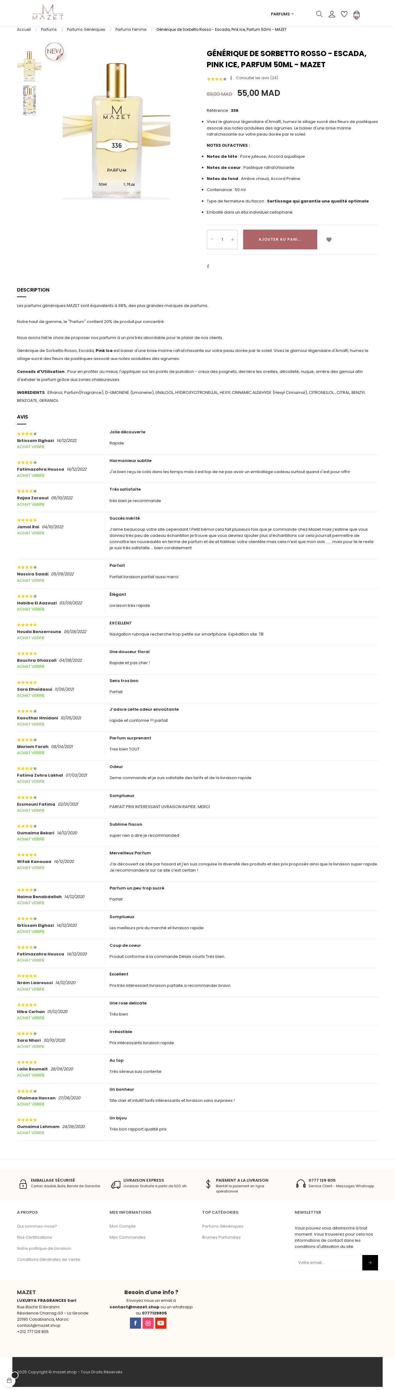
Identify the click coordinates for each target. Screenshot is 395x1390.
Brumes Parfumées (221, 1240)
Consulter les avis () (257, 81)
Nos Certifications (34, 1240)
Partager (211, 270)
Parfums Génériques (222, 1229)
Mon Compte (123, 1229)
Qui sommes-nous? (37, 1229)
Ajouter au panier (281, 242)
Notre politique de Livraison (44, 1251)
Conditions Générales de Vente (48, 1262)
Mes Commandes (128, 1240)
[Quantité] (222, 242)
